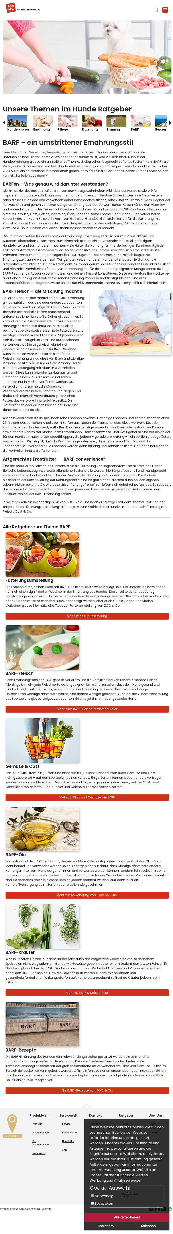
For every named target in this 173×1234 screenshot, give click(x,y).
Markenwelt (38, 1153)
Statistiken (102, 1203)
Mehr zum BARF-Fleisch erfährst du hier (87, 709)
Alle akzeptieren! (127, 1217)
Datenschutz (32, 1208)
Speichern (106, 1226)
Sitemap (46, 1208)
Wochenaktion (40, 1132)
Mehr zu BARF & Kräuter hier (87, 992)
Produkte (37, 1124)
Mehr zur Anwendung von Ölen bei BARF (87, 895)
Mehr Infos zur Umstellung (87, 616)
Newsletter (68, 1141)
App (64, 1150)
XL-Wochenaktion (40, 1143)
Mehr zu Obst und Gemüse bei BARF (87, 797)
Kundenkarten (70, 1132)
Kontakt (4, 1208)
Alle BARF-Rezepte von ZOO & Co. (87, 1090)
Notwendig (102, 1195)
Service (66, 1124)
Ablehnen (148, 1226)
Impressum (17, 1208)
